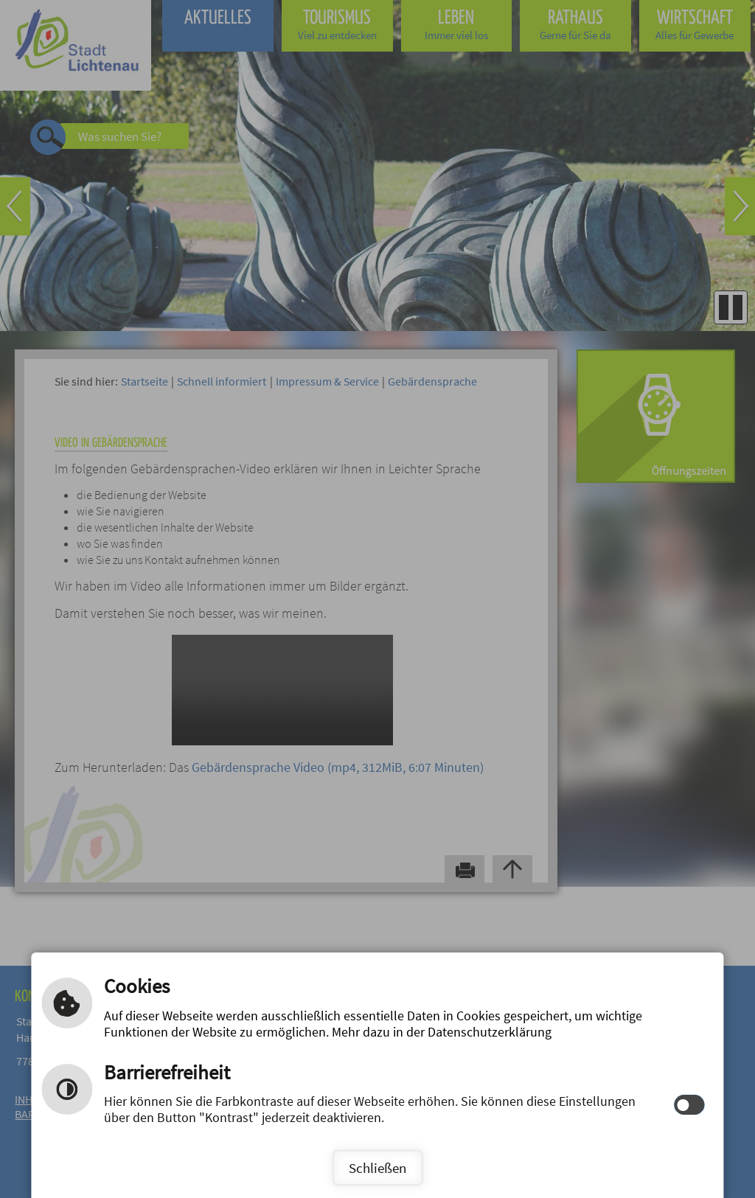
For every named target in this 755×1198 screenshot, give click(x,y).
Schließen (377, 1168)
